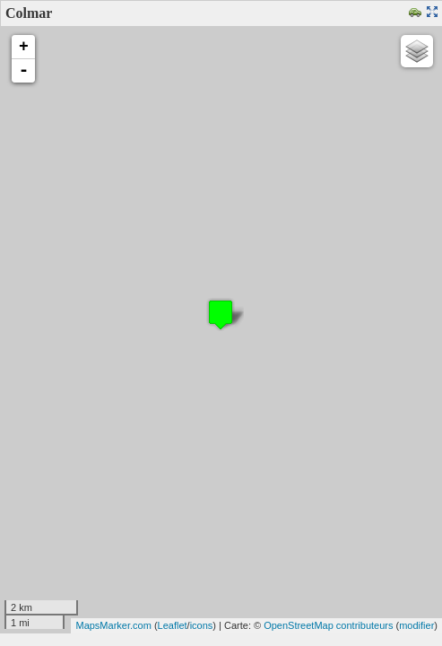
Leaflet (172, 625)
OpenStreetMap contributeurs (328, 625)
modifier (416, 625)
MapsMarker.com (113, 625)
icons (201, 625)
